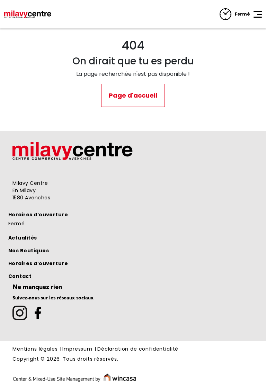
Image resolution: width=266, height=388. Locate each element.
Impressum (77, 349)
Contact (20, 276)
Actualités (22, 237)
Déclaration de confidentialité (137, 349)
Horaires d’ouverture (38, 214)
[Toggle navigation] (258, 14)
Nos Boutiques (28, 250)
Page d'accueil (133, 95)
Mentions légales (34, 349)
